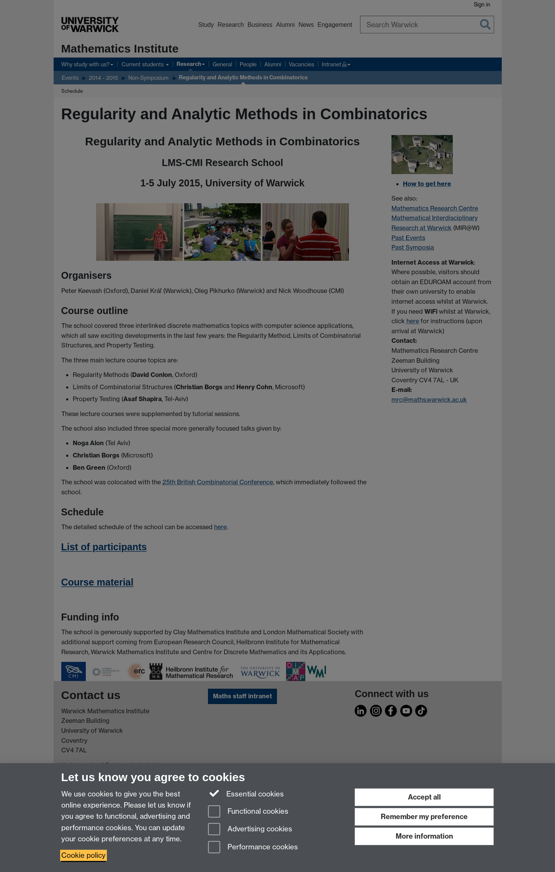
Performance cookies (253, 848)
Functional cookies (248, 812)
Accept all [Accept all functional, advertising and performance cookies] (424, 797)
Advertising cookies (250, 830)
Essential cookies (246, 793)
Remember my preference (424, 816)
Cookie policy (83, 855)
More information (424, 836)
